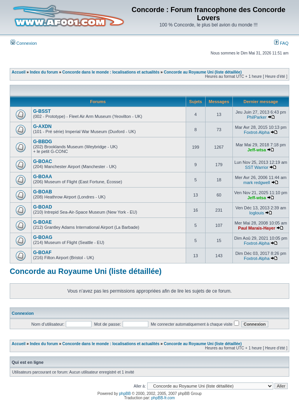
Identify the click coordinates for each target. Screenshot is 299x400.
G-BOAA (42, 176)
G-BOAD (42, 207)
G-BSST (42, 111)
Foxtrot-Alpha (256, 132)
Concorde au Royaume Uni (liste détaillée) (203, 72)
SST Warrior (256, 167)
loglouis (257, 213)
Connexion (24, 43)
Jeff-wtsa (256, 149)
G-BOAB (42, 192)
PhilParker (257, 117)
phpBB (125, 393)
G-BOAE (42, 222)
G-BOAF (42, 252)
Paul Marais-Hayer (256, 228)
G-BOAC (42, 161)
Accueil (19, 72)
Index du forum (44, 72)
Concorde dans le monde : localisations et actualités (111, 72)
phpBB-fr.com (163, 398)
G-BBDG (42, 141)
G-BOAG (42, 237)
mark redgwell (256, 182)
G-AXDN (42, 126)
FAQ (281, 43)
